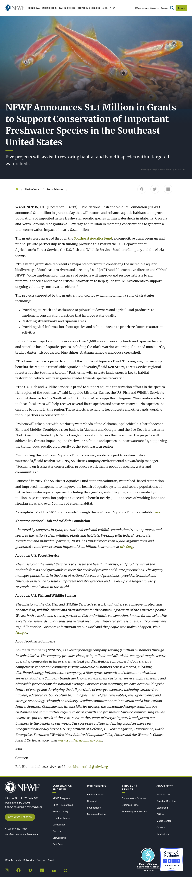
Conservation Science (134, 798)
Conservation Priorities (62, 787)
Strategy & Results (89, 8)
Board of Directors (166, 801)
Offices (160, 814)
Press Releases (55, 189)
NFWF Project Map (62, 805)
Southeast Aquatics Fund (93, 238)
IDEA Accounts (141, 8)
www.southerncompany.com (80, 740)
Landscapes (58, 824)
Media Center (32, 189)
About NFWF (164, 786)
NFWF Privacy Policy (16, 828)
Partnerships (67, 8)
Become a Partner (96, 814)
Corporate (92, 801)
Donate (181, 8)
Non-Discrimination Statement (21, 834)
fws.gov (21, 632)
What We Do (163, 794)
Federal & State (95, 794)
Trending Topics (61, 818)
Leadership (162, 807)
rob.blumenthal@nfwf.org (87, 766)
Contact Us (162, 834)
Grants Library (60, 811)
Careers (164, 8)
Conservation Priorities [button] (42, 8)
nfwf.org (126, 546)
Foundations (94, 807)
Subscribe (154, 8)
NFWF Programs (61, 798)
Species (56, 831)
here (156, 512)
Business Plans (130, 805)
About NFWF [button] (109, 8)
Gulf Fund (57, 844)
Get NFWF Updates (20, 817)
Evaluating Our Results (134, 811)
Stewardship (59, 837)
